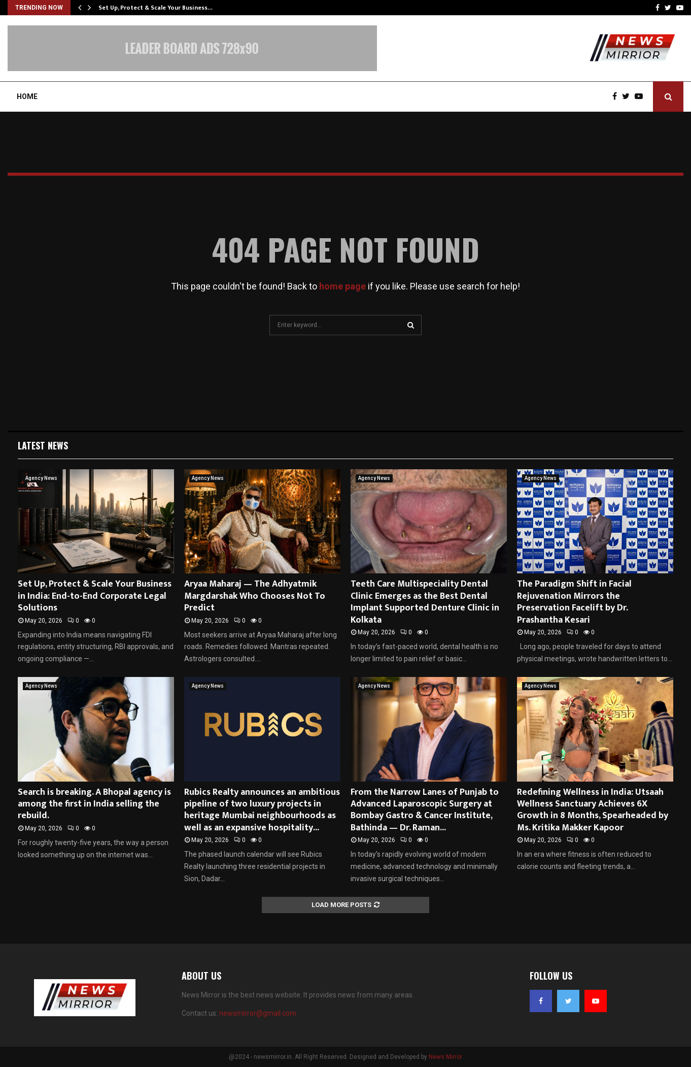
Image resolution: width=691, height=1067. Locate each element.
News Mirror (445, 1056)
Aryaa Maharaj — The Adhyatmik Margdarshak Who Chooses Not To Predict (254, 596)
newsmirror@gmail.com (257, 1013)
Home (27, 96)
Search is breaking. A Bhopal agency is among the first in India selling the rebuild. (94, 804)
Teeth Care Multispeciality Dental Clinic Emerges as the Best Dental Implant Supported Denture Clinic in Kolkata (425, 601)
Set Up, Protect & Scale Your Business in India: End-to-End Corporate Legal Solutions (94, 596)
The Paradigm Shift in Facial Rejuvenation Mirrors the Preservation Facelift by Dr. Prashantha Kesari (574, 601)
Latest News (43, 445)
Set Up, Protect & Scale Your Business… (155, 8)
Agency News (41, 478)
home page (342, 286)
